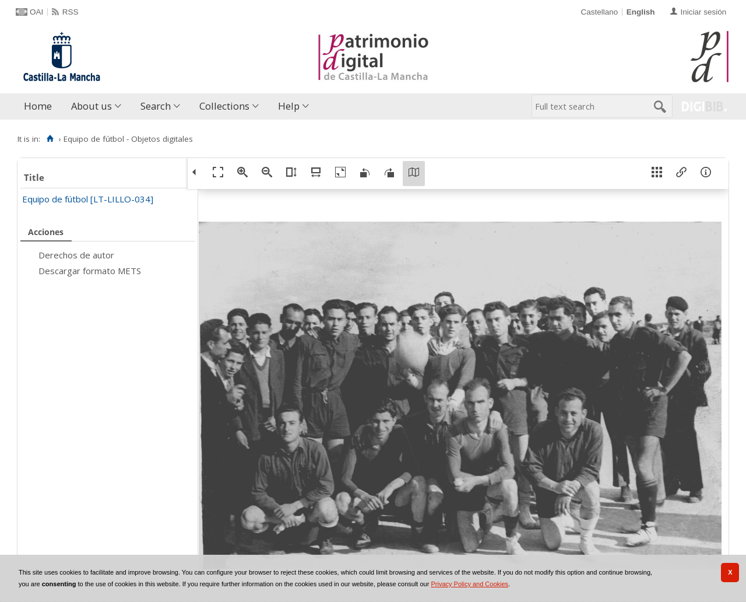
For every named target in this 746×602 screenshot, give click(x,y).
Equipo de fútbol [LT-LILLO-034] (87, 199)
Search (155, 106)
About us (91, 106)
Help (289, 106)
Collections (224, 106)
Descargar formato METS (89, 270)
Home (38, 106)
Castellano (599, 12)
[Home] (50, 139)
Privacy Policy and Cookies (469, 583)
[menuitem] (40, 106)
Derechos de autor (76, 255)
